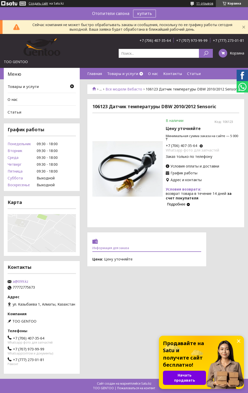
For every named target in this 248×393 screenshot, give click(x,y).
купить (144, 13)
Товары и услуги (122, 73)
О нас (153, 73)
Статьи (194, 73)
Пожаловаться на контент (136, 388)
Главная (94, 73)
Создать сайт (38, 3)
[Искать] (206, 53)
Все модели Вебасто (124, 89)
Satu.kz (146, 383)
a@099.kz (20, 281)
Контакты (172, 73)
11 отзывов (204, 3)
